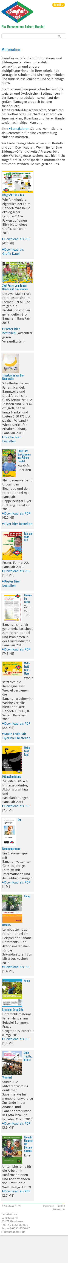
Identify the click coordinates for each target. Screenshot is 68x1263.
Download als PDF (17, 239)
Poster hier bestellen (11, 331)
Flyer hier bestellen (18, 524)
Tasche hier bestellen (11, 439)
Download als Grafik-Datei (13, 251)
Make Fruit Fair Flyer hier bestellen (16, 736)
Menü (57, 4)
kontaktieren (20, 128)
